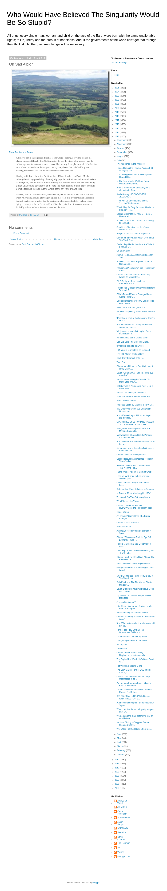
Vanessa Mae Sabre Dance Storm (132, 338)
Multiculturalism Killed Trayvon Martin (134, 563)
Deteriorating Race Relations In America (135, 489)
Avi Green (122, 807)
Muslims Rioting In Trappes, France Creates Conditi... (133, 723)
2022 (117, 100)
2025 (117, 88)
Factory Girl (122, 644)
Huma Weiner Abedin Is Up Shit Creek (134, 472)
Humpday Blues (124, 526)
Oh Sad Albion (123, 251)
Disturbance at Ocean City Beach (132, 636)
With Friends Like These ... (129, 501)
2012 (117, 759)
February (121, 750)
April (119, 742)
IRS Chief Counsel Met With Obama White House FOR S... (133, 697)
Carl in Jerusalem (122, 812)
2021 (117, 104)
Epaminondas (123, 817)
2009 (117, 772)
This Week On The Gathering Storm (133, 497)
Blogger (96, 882)
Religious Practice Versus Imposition (133, 233)
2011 (117, 763)
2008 (117, 776)
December (122, 140)
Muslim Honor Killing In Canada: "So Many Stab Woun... (133, 380)
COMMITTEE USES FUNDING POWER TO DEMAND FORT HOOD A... (135, 423)
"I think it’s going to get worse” (130, 346)
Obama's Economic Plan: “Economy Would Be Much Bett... (133, 275)
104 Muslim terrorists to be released (133, 350)
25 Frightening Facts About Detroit (132, 612)
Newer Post (15, 239)
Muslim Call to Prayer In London (131, 392)
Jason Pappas (121, 823)
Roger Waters (123, 512)
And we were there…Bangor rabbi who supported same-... (134, 325)
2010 (117, 768)
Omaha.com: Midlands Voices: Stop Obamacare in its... (133, 677)
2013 (117, 136)
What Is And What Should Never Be (133, 396)
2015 (117, 128)
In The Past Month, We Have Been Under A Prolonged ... (133, 182)
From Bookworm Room (21, 152)
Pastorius (121, 832)
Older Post (98, 239)
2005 (117, 788)
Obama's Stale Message (128, 522)
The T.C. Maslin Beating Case (130, 354)
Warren (120, 852)
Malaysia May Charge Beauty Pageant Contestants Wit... (134, 436)
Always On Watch (122, 802)
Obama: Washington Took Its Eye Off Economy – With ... (134, 538)
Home (57, 239)
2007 (117, 780)
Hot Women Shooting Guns (129, 666)
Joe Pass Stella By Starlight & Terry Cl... (135, 405)
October (121, 148)
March (120, 746)
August (120, 156)
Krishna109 (122, 828)
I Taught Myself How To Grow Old (132, 640)
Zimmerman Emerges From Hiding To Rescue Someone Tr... (134, 684)
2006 (117, 784)
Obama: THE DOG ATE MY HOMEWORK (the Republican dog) (134, 506)
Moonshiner (122, 648)
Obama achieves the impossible (131, 454)
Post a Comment (21, 233)
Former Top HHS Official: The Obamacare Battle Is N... (130, 631)
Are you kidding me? (126, 602)
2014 (117, 132)
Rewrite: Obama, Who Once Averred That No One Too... (133, 466)
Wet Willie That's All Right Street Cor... (134, 729)
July (119, 160)
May (119, 738)
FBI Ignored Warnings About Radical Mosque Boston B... (133, 429)
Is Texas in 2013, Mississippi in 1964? (134, 493)
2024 (117, 92)
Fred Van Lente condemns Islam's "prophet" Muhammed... (132, 202)
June (119, 734)
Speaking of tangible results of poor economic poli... (133, 228)
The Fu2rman (123, 843)
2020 (117, 108)
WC (119, 847)
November (122, 144)
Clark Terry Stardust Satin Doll (131, 358)
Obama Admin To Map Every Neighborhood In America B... (131, 653)
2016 (117, 124)
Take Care (121, 362)
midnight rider (123, 856)
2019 (117, 112)
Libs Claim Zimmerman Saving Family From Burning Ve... (134, 607)
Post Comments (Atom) (32, 244)
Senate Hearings (119, 62)
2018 (117, 116)
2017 (117, 120)
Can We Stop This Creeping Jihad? (133, 342)
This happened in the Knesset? (131, 164)
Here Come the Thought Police (131, 307)
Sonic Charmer (121, 838)
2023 (117, 96)
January (121, 754)
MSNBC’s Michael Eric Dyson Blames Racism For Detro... (134, 690)
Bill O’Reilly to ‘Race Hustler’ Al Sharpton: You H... (131, 282)
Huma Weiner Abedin (126, 400)
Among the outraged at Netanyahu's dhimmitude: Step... (133, 189)
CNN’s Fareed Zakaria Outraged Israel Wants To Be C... (134, 295)
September (122, 152)
